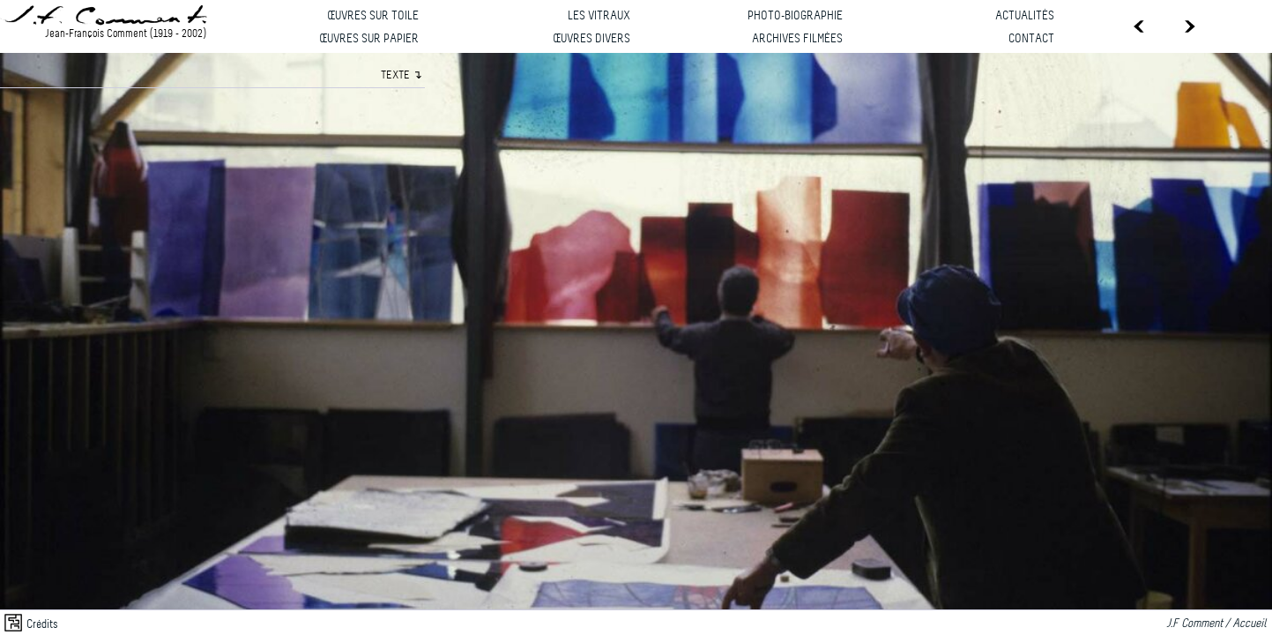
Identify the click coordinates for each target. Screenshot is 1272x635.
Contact (1031, 39)
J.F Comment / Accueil (1219, 624)
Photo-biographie (795, 16)
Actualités (1024, 16)
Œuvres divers (591, 39)
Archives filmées (797, 39)
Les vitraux (599, 16)
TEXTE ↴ (401, 75)
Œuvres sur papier (369, 39)
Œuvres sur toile (373, 16)
